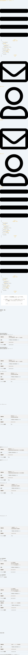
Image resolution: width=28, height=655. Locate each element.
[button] (14, 23)
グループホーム (5, 42)
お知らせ (15, 39)
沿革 (15, 56)
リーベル (4, 54)
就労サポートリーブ (7, 47)
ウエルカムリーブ (6, 48)
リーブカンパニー (7, 45)
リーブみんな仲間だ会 (6, 50)
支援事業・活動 (15, 40)
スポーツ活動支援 (6, 52)
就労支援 (4, 43)
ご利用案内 (15, 55)
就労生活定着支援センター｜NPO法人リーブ (7, 0)
